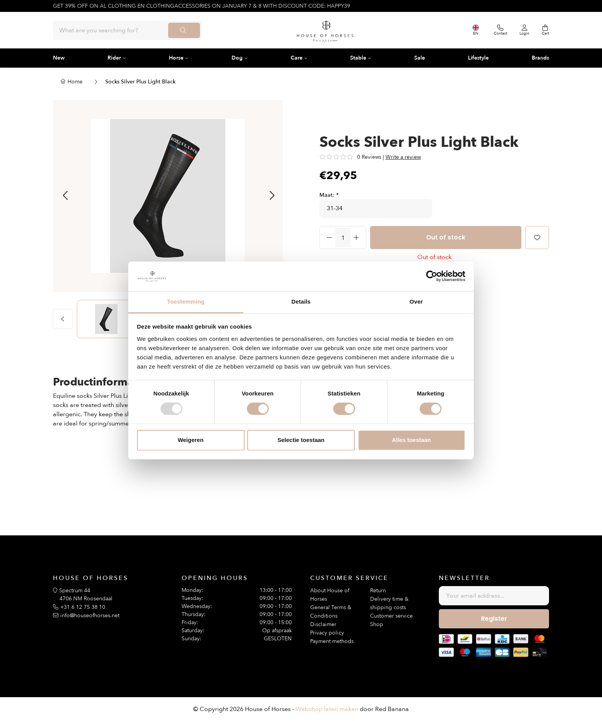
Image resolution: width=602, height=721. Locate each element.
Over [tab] (416, 301)
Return (378, 590)
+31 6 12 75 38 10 (82, 607)
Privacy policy (327, 632)
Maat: (328, 195)
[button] (65, 196)
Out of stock (445, 237)
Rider (114, 57)
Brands (540, 57)
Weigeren (190, 440)
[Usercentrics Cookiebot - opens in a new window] (431, 276)
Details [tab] (301, 301)
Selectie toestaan (301, 440)
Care (297, 57)
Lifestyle (478, 57)
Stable (358, 57)
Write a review (403, 157)
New (58, 57)
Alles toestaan (411, 440)
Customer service (391, 616)
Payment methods (332, 641)
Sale (419, 57)
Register (494, 618)
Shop (376, 624)
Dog (237, 57)
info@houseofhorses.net (89, 615)
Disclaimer (323, 624)
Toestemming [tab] (186, 301)
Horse (176, 57)
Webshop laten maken (327, 709)
